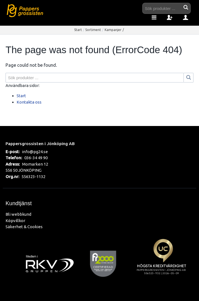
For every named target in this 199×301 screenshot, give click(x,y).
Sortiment (93, 30)
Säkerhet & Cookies (24, 226)
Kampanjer (113, 30)
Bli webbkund (18, 214)
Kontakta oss (29, 102)
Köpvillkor (15, 220)
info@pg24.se (35, 151)
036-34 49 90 (36, 157)
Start (78, 30)
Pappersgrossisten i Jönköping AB (40, 143)
